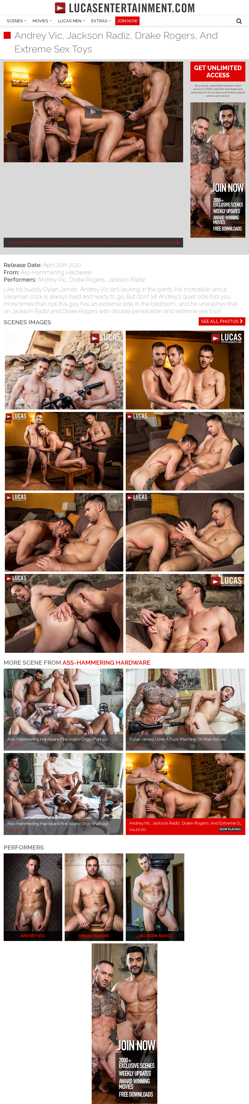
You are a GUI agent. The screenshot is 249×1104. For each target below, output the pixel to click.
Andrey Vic (52, 279)
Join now (127, 20)
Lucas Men (71, 20)
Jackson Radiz (126, 279)
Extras (101, 20)
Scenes (16, 20)
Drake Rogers (87, 279)
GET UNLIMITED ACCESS (218, 71)
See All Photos (222, 321)
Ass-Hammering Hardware (56, 272)
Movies (42, 20)
